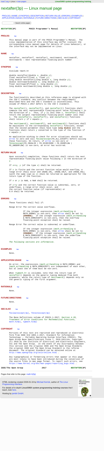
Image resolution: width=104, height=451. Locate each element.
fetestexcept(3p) (40, 354)
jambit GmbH (17, 445)
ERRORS (66, 16)
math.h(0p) (15, 365)
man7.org (5, 1)
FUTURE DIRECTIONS (46, 18)
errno (12, 155)
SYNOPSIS (24, 16)
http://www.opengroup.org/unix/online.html (33, 401)
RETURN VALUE (52, 16)
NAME (14, 16)
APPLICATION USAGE (12, 18)
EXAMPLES (77, 16)
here (14, 442)
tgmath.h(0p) (30, 365)
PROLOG (6, 16)
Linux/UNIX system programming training (73, 1)
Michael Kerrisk (43, 434)
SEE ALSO (62, 18)
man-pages (21, 1)
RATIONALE (29, 18)
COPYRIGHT (75, 18)
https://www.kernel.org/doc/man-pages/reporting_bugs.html (41, 414)
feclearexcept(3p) (19, 354)
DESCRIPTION (37, 16)
